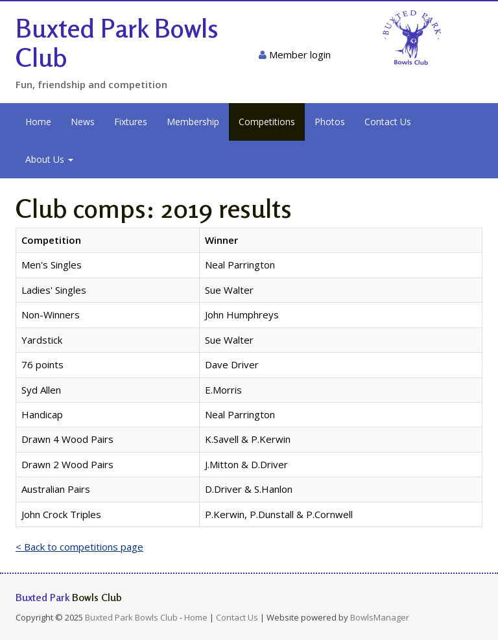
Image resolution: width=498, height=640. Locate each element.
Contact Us (387, 121)
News (83, 121)
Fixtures (130, 121)
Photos (329, 121)
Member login (295, 54)
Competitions (267, 121)
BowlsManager (379, 617)
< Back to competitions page (79, 546)
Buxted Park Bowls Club (117, 42)
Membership (193, 121)
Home (38, 121)
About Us (49, 159)
